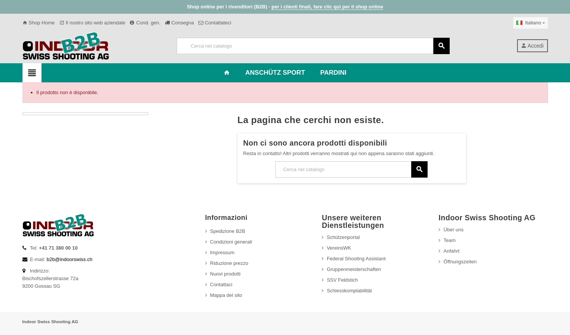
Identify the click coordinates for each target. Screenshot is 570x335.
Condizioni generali (231, 242)
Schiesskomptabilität (349, 290)
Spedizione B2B (228, 231)
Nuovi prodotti (225, 274)
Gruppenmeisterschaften (354, 269)
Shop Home (38, 23)
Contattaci (221, 284)
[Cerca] (313, 46)
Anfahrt (452, 251)
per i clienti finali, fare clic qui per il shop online (327, 7)
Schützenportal (343, 237)
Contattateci (214, 23)
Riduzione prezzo (229, 263)
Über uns (454, 229)
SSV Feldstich (342, 280)
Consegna (179, 23)
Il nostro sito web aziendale (92, 23)
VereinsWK (339, 248)
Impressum (222, 252)
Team (450, 240)
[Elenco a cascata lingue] (530, 23)
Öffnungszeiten (460, 261)
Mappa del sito (226, 295)
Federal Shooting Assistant (356, 258)
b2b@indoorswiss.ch (70, 259)
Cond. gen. (145, 23)
